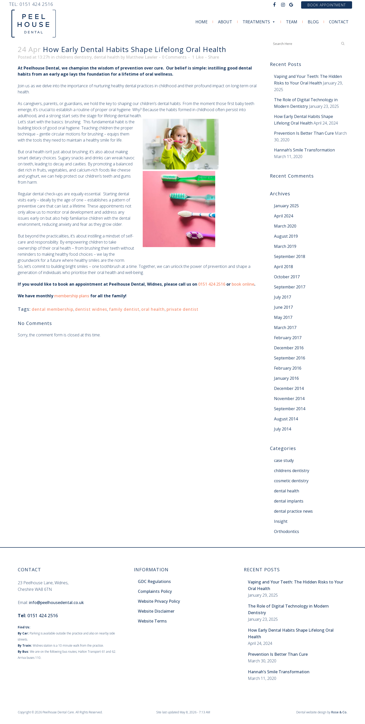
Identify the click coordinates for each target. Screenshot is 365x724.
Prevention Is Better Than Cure (304, 133)
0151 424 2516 (36, 4)
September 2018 (289, 256)
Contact (339, 22)
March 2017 (285, 327)
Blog (313, 22)
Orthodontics (286, 531)
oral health (153, 309)
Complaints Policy (155, 591)
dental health (107, 57)
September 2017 (289, 287)
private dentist (182, 309)
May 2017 (283, 317)
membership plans (71, 296)
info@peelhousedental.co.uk (56, 602)
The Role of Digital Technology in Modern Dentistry (288, 609)
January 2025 (286, 206)
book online (243, 284)
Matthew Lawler (141, 57)
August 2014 (286, 419)
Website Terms (152, 621)
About (225, 22)
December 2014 (289, 388)
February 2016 (287, 368)
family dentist (124, 309)
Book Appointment (326, 5)
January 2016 (286, 378)
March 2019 (285, 246)
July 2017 (282, 297)
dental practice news (293, 511)
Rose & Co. (339, 712)
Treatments (259, 22)
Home (201, 22)
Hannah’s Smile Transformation (304, 150)
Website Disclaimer (156, 611)
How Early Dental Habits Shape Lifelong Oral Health (291, 633)
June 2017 (283, 307)
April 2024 (283, 216)
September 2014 (289, 408)
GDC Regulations (154, 581)
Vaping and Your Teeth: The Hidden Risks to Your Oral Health (295, 585)
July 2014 (282, 429)
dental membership (52, 309)
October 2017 (287, 277)
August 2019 (286, 236)
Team (291, 22)
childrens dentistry (74, 57)
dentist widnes (91, 309)
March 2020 (285, 226)
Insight (280, 521)
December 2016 (289, 348)
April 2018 (283, 266)
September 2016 (289, 358)
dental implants (288, 501)
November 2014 (289, 398)
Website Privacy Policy (159, 601)
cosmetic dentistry (291, 481)
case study (284, 460)
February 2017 (287, 337)
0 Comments (174, 57)
